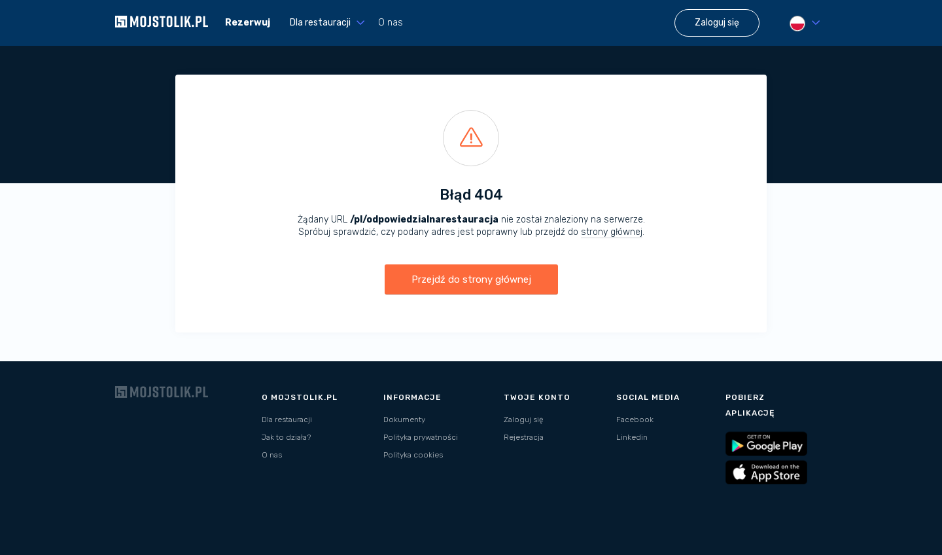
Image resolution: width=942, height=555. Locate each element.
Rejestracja (524, 437)
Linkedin (632, 437)
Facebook (635, 419)
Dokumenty (404, 419)
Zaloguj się (524, 419)
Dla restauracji (287, 419)
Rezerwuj (247, 23)
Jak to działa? (286, 437)
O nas (391, 23)
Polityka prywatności (420, 437)
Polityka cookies (413, 454)
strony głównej (611, 232)
